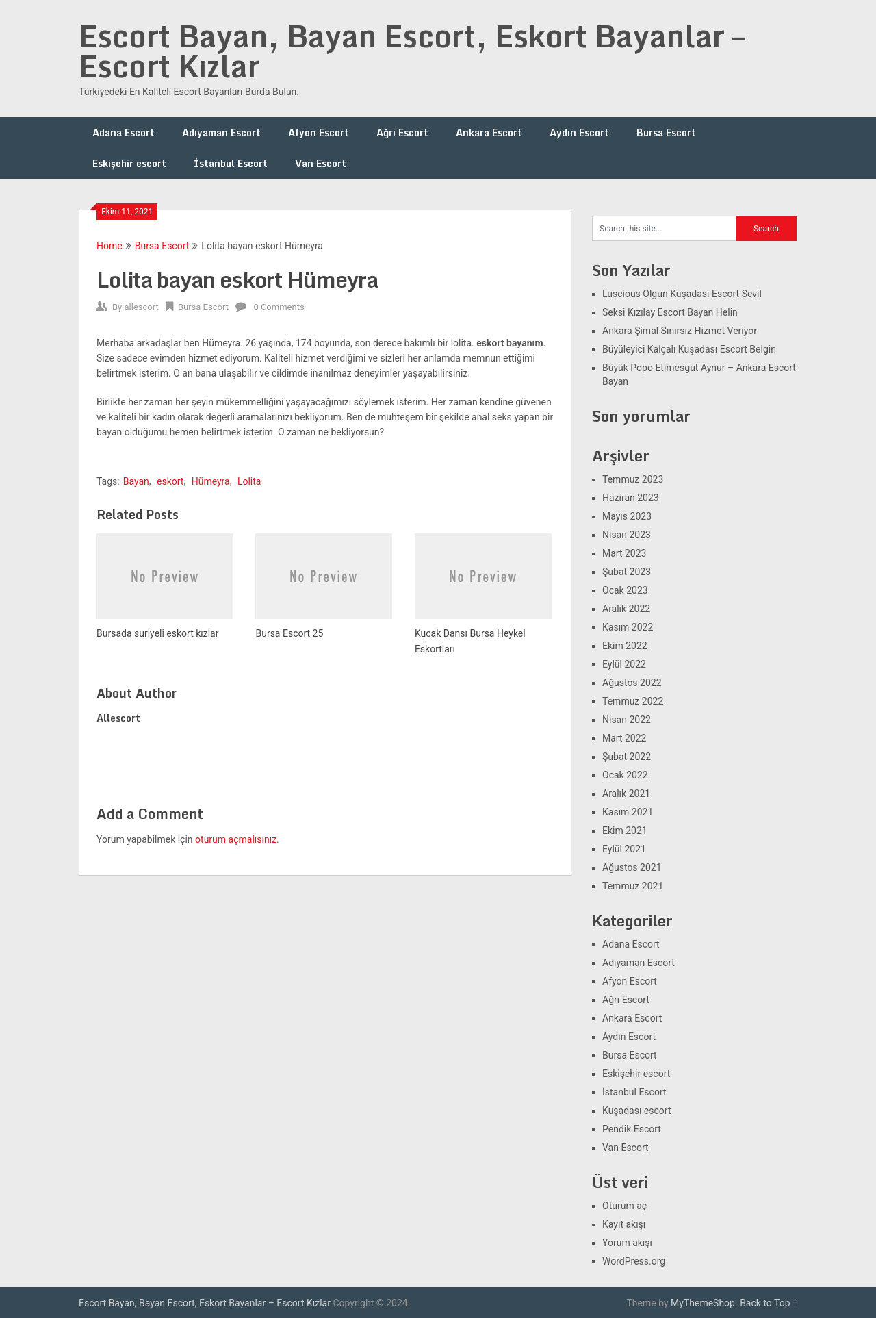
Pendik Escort (631, 1129)
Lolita (249, 481)
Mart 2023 (624, 553)
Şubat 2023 (626, 571)
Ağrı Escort (402, 132)
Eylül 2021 (624, 849)
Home (109, 245)
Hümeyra (211, 481)
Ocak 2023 (625, 590)
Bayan (136, 481)
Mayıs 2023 (627, 516)
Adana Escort (123, 132)
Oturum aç (624, 1205)
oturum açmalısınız (235, 839)
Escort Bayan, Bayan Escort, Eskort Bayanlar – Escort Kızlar (412, 50)
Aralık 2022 (626, 608)
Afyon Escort (318, 132)
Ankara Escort (489, 132)
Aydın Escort (579, 132)
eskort (170, 481)
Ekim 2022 (624, 645)
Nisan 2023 (626, 534)
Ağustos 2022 (632, 682)
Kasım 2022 (627, 627)
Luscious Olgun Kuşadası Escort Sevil (682, 293)
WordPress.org (633, 1261)
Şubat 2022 (626, 756)
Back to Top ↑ (768, 1302)
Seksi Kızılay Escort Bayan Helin (670, 312)
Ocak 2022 (625, 775)
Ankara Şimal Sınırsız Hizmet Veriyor (679, 330)
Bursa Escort (666, 132)
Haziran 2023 (630, 497)
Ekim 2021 (624, 830)
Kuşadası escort (636, 1110)
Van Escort (320, 163)
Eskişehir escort (129, 163)
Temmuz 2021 (632, 885)
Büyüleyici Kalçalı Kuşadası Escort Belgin (689, 349)
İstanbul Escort (231, 163)
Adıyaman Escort (221, 132)
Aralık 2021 (626, 793)
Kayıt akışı (623, 1224)
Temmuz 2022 (632, 701)
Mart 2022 (624, 738)
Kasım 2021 (627, 812)
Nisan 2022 (626, 719)
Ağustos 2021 (632, 867)
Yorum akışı (627, 1242)
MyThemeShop (703, 1302)
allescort (141, 307)
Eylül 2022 (624, 664)
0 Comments (278, 307)
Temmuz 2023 (632, 479)
